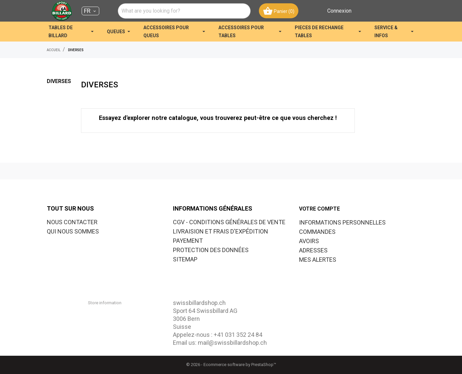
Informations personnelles (342, 222)
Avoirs (309, 240)
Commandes (317, 231)
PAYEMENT (188, 240)
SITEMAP (185, 259)
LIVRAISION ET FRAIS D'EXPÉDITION (220, 231)
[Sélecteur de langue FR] (90, 11)
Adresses (313, 250)
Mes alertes (317, 259)
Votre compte (319, 209)
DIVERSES (59, 81)
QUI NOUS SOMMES (73, 231)
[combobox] (184, 11)
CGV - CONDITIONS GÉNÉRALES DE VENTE (229, 222)
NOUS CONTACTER (72, 222)
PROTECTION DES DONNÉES (211, 249)
